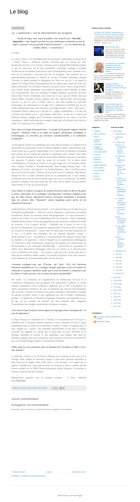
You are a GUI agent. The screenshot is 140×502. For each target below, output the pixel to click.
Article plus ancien (78, 472)
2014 (116, 297)
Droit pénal (98, 162)
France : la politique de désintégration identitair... (120, 191)
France (96, 173)
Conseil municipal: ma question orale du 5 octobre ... (120, 242)
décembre (119, 134)
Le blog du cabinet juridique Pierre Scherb (109, 318)
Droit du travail (99, 170)
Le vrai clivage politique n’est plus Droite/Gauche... (120, 230)
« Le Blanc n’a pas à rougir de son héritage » (120, 181)
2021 (116, 131)
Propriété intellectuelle (98, 148)
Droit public (98, 144)
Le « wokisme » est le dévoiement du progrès (120, 201)
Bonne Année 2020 (112, 47)
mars (118, 270)
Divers (96, 137)
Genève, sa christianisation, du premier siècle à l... (120, 149)
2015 (116, 293)
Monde (96, 176)
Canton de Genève (97, 140)
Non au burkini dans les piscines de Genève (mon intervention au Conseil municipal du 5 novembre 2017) (114, 108)
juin (117, 261)
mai (117, 264)
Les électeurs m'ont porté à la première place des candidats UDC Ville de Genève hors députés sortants (115, 67)
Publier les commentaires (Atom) (34, 476)
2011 (116, 306)
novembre (119, 137)
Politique (97, 131)
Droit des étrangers (97, 158)
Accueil (48, 472)
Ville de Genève (100, 134)
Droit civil (97, 155)
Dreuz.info (20, 380)
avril (117, 267)
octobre (118, 142)
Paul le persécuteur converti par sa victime (120, 220)
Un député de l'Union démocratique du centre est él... (120, 170)
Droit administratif (100, 152)
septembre (120, 251)
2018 (116, 284)
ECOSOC (97, 179)
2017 (116, 287)
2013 (116, 300)
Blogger (79, 496)
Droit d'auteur (99, 168)
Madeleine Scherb (103, 322)
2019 (116, 281)
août (117, 254)
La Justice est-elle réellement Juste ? (120, 159)
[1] (53, 246)
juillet (118, 257)
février (118, 273)
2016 (116, 290)
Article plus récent (18, 472)
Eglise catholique (100, 165)
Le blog (19, 11)
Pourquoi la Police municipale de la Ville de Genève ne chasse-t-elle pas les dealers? (115, 87)
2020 (116, 277)
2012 (116, 303)
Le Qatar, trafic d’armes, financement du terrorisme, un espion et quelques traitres (109, 33)
